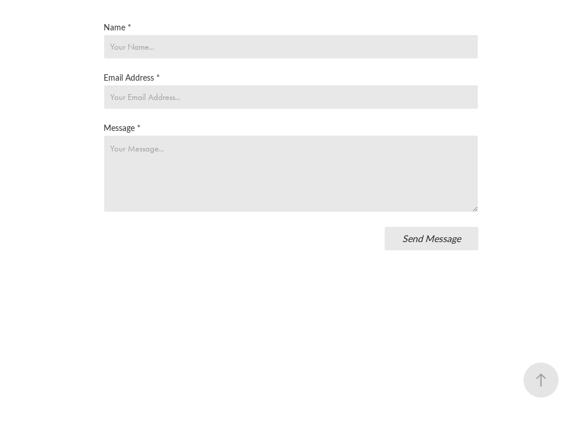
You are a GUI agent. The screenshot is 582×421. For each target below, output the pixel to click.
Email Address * (132, 78)
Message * (122, 128)
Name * (117, 27)
